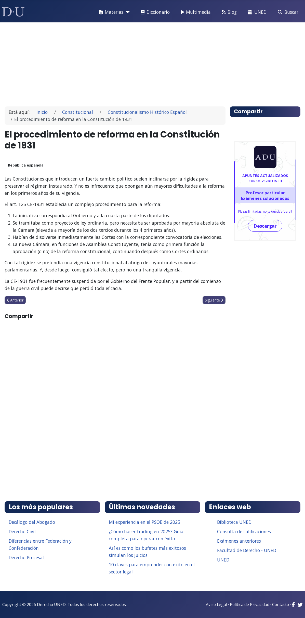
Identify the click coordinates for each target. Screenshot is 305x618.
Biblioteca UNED (234, 522)
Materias (110, 12)
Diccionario (154, 12)
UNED (256, 12)
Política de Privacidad (249, 604)
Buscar (287, 12)
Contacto (280, 604)
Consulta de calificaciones (244, 531)
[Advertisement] (153, 62)
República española (26, 165)
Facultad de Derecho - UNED (246, 550)
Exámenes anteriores (239, 541)
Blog (228, 12)
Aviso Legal (216, 604)
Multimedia (195, 12)
